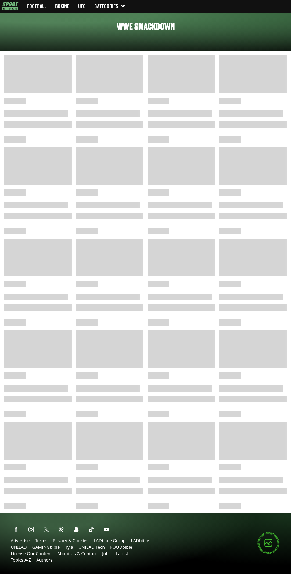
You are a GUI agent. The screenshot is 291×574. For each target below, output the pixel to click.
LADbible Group (110, 541)
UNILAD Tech (91, 547)
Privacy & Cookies (70, 541)
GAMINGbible (46, 547)
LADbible (140, 541)
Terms (41, 541)
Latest (122, 554)
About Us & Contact (77, 554)
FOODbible (121, 547)
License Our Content (31, 554)
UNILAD (19, 547)
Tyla (69, 547)
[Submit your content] (268, 553)
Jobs (106, 554)
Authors (44, 560)
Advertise (20, 541)
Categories (109, 6)
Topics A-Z (21, 560)
